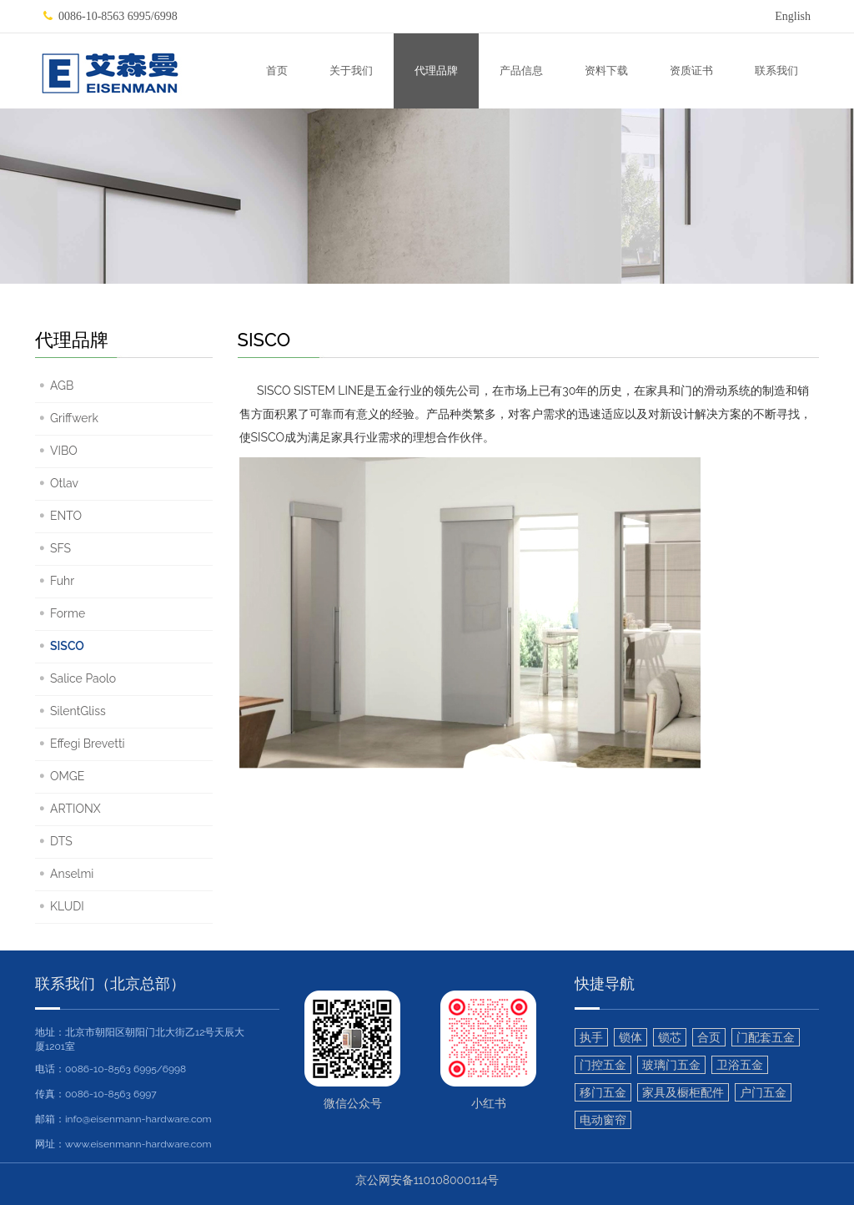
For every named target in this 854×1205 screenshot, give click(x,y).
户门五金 (763, 1092)
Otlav (64, 483)
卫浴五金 (739, 1064)
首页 (277, 70)
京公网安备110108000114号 (427, 1180)
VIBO (64, 450)
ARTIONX (75, 808)
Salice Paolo (83, 678)
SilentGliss (78, 711)
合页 (709, 1037)
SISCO (67, 646)
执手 (591, 1037)
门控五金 (603, 1064)
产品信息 (521, 70)
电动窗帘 (603, 1120)
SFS (60, 548)
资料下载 (606, 70)
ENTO (66, 515)
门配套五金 (765, 1037)
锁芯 (669, 1037)
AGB (61, 385)
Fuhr (62, 580)
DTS (61, 841)
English (793, 16)
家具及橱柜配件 (683, 1092)
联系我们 (776, 70)
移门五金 (603, 1092)
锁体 (630, 1037)
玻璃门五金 (671, 1064)
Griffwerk (74, 418)
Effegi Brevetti (87, 743)
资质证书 (691, 70)
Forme (67, 613)
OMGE (67, 776)
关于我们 (351, 70)
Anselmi (71, 873)
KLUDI (67, 906)
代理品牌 (436, 70)
